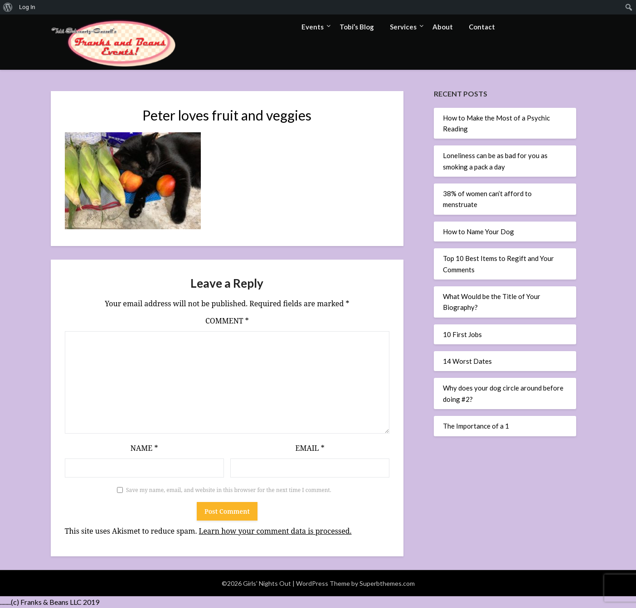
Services (403, 27)
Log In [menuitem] (27, 7)
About (442, 27)
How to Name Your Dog (478, 231)
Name (144, 448)
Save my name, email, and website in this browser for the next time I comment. (228, 490)
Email (309, 448)
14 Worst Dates (467, 361)
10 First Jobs (462, 334)
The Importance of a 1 (476, 426)
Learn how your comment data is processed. (275, 531)
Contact (482, 27)
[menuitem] (8, 7)
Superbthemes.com (387, 583)
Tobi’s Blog (357, 27)
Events (312, 27)
